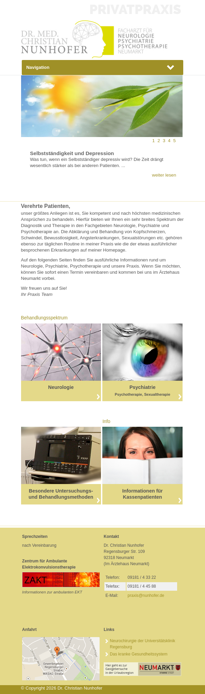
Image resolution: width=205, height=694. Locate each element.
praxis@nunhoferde (145, 595)
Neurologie (61, 387)
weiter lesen (164, 175)
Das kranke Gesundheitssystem (138, 654)
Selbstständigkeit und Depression (72, 153)
